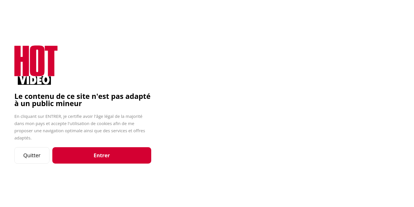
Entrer (102, 155)
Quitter (32, 155)
